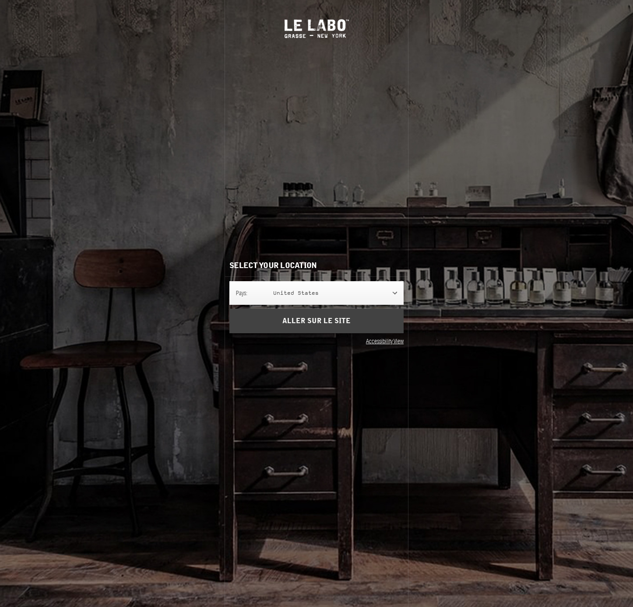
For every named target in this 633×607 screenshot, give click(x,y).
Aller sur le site (316, 320)
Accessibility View (385, 341)
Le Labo (317, 28)
